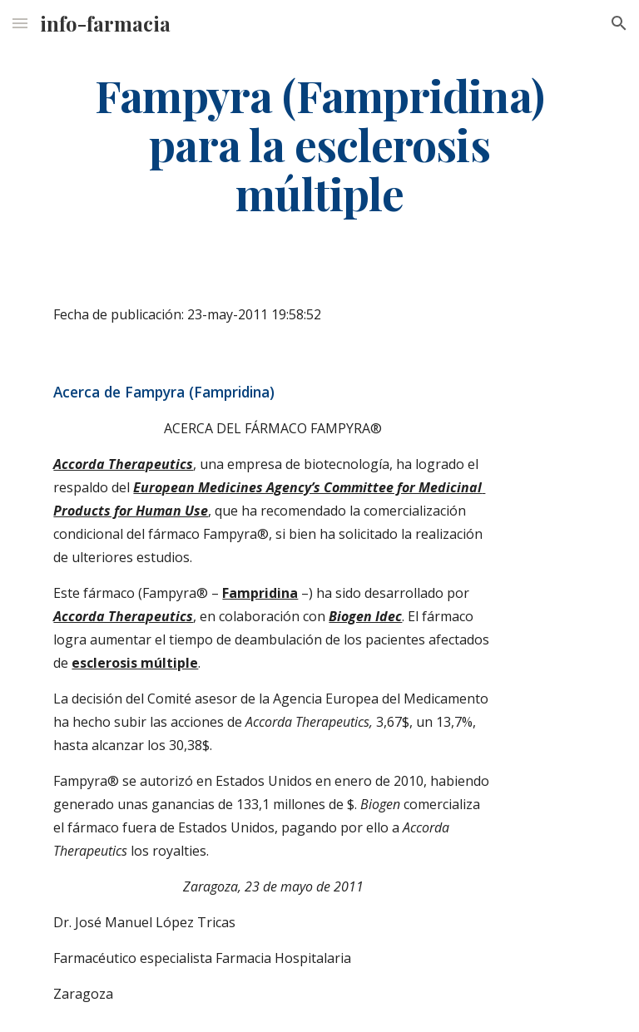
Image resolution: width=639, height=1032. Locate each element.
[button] (20, 23)
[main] (319, 144)
